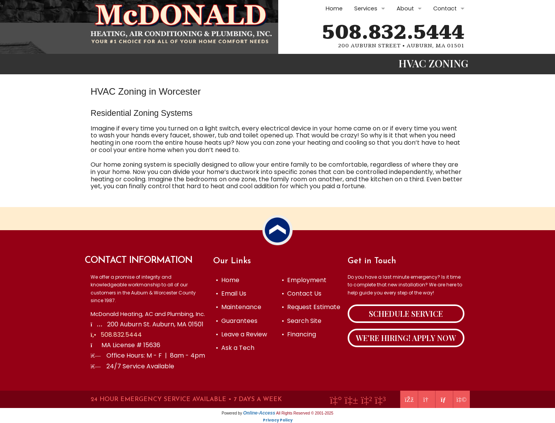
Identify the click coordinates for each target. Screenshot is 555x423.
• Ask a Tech (235, 347)
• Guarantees (236, 320)
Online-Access (259, 413)
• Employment (304, 280)
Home (334, 8)
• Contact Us (301, 293)
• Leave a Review (241, 334)
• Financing (299, 334)
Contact (445, 8)
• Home (227, 280)
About (405, 8)
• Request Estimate (311, 307)
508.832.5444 (393, 32)
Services (365, 8)
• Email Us (231, 293)
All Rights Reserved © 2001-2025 (304, 413)
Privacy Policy (278, 420)
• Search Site (301, 320)
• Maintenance (238, 307)
